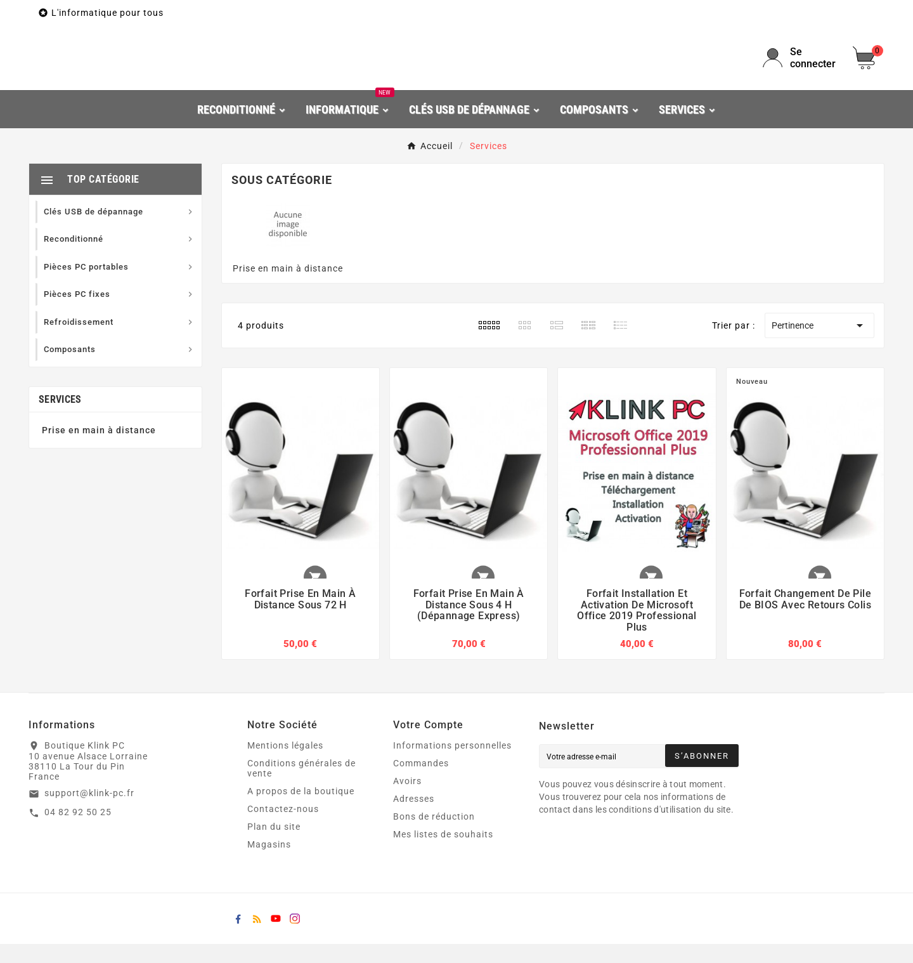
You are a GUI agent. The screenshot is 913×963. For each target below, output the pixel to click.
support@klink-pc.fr (89, 813)
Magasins (269, 863)
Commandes (421, 782)
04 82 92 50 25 (78, 832)
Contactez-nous (283, 828)
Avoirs (407, 800)
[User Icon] (800, 67)
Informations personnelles (452, 764)
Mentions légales (285, 764)
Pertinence (819, 345)
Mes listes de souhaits (443, 853)
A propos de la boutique (300, 810)
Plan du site (274, 846)
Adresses (413, 818)
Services (60, 418)
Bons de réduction (434, 835)
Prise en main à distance (99, 449)
